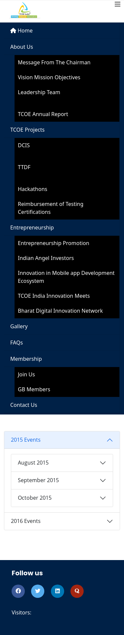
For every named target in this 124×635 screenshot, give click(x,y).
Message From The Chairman (54, 62)
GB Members (34, 389)
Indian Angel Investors (46, 258)
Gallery (19, 326)
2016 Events (26, 521)
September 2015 (38, 480)
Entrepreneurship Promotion (53, 243)
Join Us (26, 374)
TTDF (24, 167)
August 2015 (33, 462)
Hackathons (32, 189)
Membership (26, 358)
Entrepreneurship (32, 227)
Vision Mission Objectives (49, 77)
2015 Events (26, 439)
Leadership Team (39, 92)
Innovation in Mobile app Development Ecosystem (66, 277)
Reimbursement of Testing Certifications (50, 208)
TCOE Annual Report (43, 114)
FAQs (16, 342)
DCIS (24, 145)
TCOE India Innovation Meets (54, 295)
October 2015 (35, 497)
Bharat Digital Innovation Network (60, 310)
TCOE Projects (27, 129)
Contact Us (23, 405)
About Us (21, 46)
